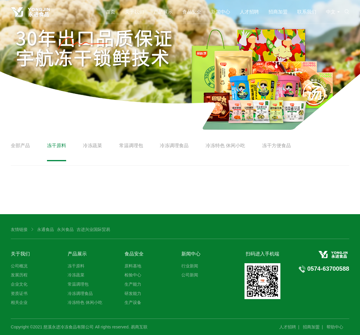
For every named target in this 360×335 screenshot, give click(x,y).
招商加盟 (278, 11)
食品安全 (191, 11)
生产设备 (132, 302)
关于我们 (134, 11)
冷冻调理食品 (174, 145)
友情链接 (19, 229)
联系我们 (306, 11)
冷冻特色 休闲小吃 (225, 145)
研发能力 (132, 293)
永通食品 (45, 229)
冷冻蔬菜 (92, 145)
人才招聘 (249, 11)
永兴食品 (65, 229)
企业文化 (19, 284)
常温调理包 (131, 145)
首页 (110, 11)
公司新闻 (189, 274)
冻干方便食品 (276, 145)
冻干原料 (56, 145)
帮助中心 (334, 327)
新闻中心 (220, 11)
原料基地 (132, 266)
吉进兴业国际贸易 (93, 229)
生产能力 (132, 284)
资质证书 (19, 293)
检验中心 (132, 274)
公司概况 (19, 266)
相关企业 (19, 302)
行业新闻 (189, 266)
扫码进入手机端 (262, 253)
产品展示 (163, 11)
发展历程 (19, 274)
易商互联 (139, 327)
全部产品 (20, 145)
